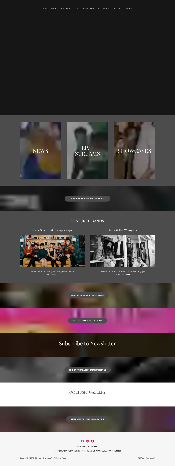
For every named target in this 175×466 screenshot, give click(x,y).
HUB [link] (45, 8)
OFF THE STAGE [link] (88, 8)
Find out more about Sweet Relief (87, 295)
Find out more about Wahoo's (87, 320)
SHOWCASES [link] (65, 8)
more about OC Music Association (87, 419)
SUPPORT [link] (116, 8)
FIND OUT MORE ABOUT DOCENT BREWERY (88, 199)
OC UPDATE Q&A (122, 274)
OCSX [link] (76, 8)
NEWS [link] (53, 8)
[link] (82, 441)
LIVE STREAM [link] (103, 8)
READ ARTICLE (52, 274)
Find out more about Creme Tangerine (87, 370)
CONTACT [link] (128, 8)
